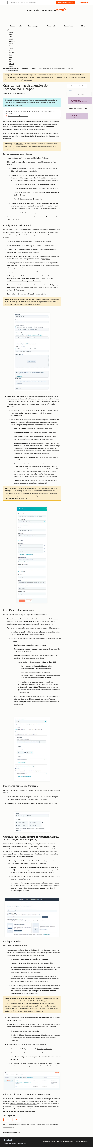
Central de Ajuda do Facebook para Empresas (19, 1111)
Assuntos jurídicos (48, 1141)
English (11, 66)
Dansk (10, 55)
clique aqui (28, 80)
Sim (8, 1120)
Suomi (10, 50)
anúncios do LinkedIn (19, 136)
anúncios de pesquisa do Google (39, 136)
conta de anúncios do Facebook (30, 121)
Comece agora (83, 2)
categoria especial (28, 621)
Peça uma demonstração (65, 2)
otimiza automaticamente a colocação (23, 1104)
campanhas (46, 259)
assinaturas (39, 111)
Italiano (11, 43)
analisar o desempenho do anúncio (48, 1018)
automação (19, 144)
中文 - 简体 (11, 64)
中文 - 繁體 (11, 52)
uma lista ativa (25, 879)
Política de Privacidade (65, 1141)
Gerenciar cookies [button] (81, 1141)
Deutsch (11, 34)
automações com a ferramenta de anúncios (18, 856)
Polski (10, 45)
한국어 (10, 59)
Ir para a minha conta (11, 70)
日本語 (10, 36)
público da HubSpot (38, 666)
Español (11, 32)
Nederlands (12, 41)
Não (17, 1120)
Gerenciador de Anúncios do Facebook (34, 959)
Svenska (11, 48)
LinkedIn (34, 302)
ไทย (10, 61)
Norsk (10, 57)
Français (11, 39)
